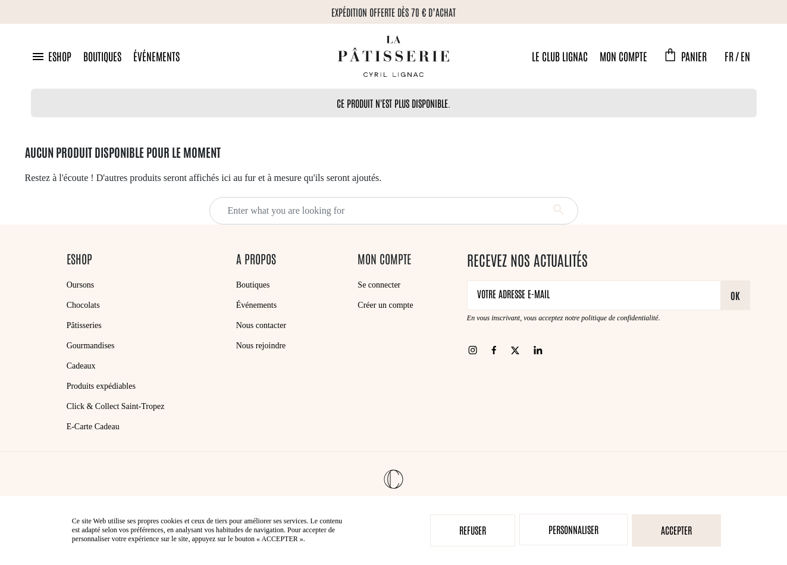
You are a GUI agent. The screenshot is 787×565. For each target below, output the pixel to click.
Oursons (81, 284)
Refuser (472, 530)
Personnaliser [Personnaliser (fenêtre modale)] (573, 529)
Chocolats (83, 305)
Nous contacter (261, 325)
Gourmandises (91, 345)
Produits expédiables (101, 386)
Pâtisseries (84, 325)
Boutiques (102, 56)
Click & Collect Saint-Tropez (116, 406)
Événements (156, 56)
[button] (51, 56)
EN (745, 56)
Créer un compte (385, 305)
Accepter (676, 530)
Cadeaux (81, 365)
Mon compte (623, 56)
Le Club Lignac (560, 56)
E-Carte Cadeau (93, 426)
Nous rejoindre (261, 345)
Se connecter (379, 284)
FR (729, 56)
